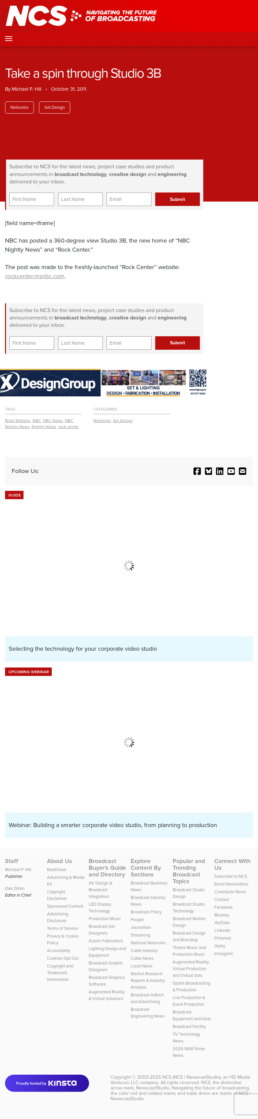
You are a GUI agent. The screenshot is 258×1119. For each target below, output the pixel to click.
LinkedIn (222, 930)
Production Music (105, 918)
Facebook (223, 907)
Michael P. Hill (26, 89)
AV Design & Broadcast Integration (100, 890)
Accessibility (58, 950)
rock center (68, 427)
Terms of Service (62, 928)
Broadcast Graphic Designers (106, 966)
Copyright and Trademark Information (60, 973)
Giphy (219, 946)
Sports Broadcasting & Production (191, 986)
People (137, 919)
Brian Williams (18, 421)
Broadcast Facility (189, 1026)
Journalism (141, 927)
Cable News (142, 958)
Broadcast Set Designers (102, 929)
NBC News (53, 421)
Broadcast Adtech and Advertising (147, 998)
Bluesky (221, 915)
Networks (19, 107)
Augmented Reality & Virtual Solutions (107, 995)
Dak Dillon (15, 888)
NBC (37, 421)
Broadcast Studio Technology (189, 907)
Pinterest (222, 938)
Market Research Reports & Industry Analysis (148, 980)
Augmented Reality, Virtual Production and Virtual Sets (191, 969)
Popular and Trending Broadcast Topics (189, 871)
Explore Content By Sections (146, 868)
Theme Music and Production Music (189, 950)
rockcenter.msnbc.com (34, 276)
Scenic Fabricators (106, 941)
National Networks (148, 943)
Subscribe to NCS (230, 876)
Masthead (56, 869)
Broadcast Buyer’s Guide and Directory (107, 868)
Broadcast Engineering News (148, 1012)
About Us (59, 861)
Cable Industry (144, 950)
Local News (142, 966)
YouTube (222, 922)
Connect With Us (232, 864)
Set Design (54, 107)
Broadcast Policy (146, 912)
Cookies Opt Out (63, 958)
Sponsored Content (65, 906)
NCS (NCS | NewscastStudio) (191, 1077)
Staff (11, 861)
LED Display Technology (100, 907)
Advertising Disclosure (57, 917)
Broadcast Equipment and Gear (192, 1015)
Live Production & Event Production (189, 1000)
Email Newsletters (231, 884)
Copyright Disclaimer (57, 895)
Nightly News (44, 427)
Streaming (140, 935)
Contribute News (230, 892)
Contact (221, 899)
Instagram (223, 953)
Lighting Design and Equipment (107, 951)
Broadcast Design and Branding (189, 936)
